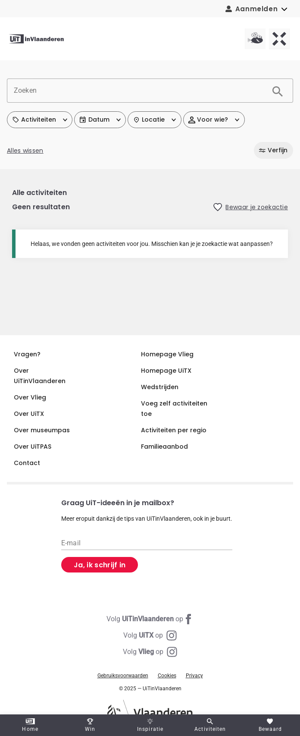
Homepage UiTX (166, 370)
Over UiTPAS (32, 446)
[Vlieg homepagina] (255, 38)
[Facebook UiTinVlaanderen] (150, 619)
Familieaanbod (164, 446)
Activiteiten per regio (173, 430)
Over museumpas (42, 430)
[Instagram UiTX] (150, 635)
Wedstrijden (159, 387)
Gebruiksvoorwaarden (122, 676)
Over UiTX (29, 413)
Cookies (167, 676)
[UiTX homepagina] (279, 38)
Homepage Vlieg (167, 354)
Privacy (194, 676)
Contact (27, 463)
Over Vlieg (30, 397)
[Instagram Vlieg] (150, 652)
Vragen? (27, 354)
